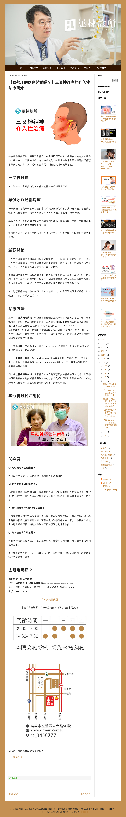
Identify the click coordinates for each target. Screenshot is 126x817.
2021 (103, 351)
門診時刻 (88, 68)
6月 (105, 377)
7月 (105, 373)
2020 (103, 355)
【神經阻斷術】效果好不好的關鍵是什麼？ (108, 255)
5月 (105, 381)
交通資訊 (74, 68)
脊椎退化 (104, 458)
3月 (105, 436)
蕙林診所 (18, 757)
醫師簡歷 (101, 68)
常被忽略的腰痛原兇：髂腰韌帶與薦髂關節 (108, 118)
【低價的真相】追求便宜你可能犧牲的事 (110, 392)
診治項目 (47, 68)
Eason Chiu (108, 479)
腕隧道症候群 (106, 465)
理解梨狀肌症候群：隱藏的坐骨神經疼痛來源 (108, 324)
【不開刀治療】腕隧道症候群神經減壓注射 (108, 277)
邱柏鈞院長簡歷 (49, 599)
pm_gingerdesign (110, 491)
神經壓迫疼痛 (106, 455)
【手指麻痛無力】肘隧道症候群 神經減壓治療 (109, 209)
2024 (103, 340)
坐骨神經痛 (105, 452)
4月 (105, 432)
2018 (103, 362)
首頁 (22, 68)
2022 (103, 347)
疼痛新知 (104, 461)
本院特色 (33, 68)
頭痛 (102, 468)
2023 (103, 344)
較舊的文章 (85, 794)
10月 (105, 370)
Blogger (84, 812)
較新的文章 (14, 794)
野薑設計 (107, 486)
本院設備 (60, 68)
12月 (105, 366)
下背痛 (103, 448)
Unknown (107, 483)
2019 (103, 359)
